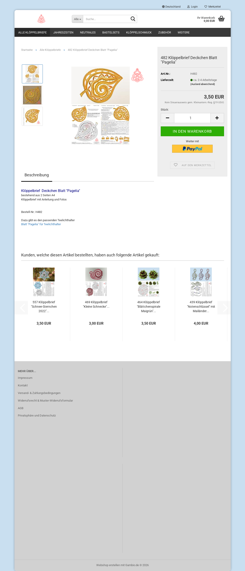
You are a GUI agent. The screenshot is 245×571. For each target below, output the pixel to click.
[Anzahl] (192, 118)
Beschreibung (37, 175)
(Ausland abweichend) (202, 84)
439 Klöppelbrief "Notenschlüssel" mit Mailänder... (201, 306)
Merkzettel (212, 6)
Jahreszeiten (63, 32)
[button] (171, 6)
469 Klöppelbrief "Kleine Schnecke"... (96, 304)
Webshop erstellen (108, 565)
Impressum (25, 377)
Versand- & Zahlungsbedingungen (39, 393)
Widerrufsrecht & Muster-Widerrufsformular (45, 400)
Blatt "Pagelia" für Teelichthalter (41, 224)
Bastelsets (110, 32)
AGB (20, 408)
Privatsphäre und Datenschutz (37, 415)
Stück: (165, 109)
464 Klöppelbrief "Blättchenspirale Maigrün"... (148, 306)
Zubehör (164, 32)
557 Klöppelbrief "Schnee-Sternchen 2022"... (44, 306)
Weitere (183, 32)
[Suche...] (77, 19)
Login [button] (192, 6)
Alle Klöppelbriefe (32, 32)
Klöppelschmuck (139, 32)
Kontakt (23, 385)
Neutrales (88, 32)
